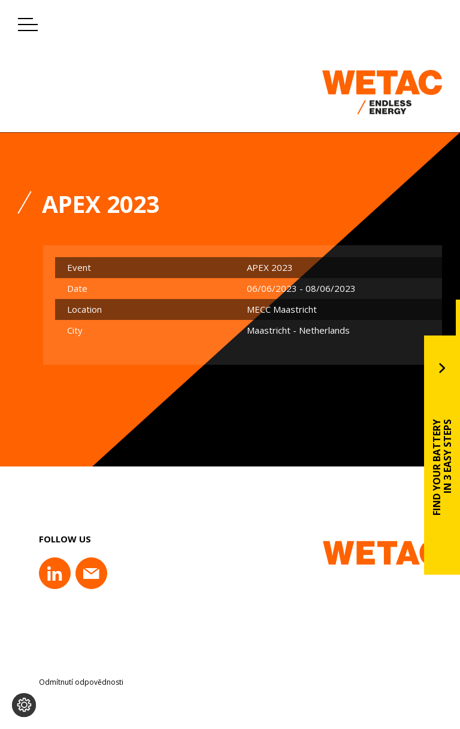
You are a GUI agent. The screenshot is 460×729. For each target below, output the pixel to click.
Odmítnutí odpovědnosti (81, 682)
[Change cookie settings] (24, 705)
